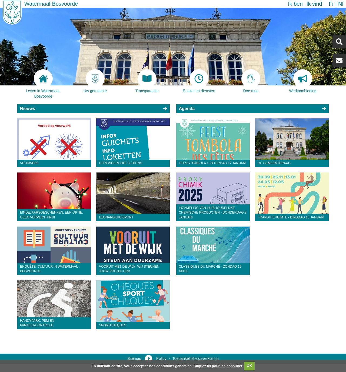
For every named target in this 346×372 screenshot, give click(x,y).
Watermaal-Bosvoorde (51, 4)
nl (340, 4)
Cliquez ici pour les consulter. (218, 366)
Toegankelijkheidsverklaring (195, 358)
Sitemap (134, 358)
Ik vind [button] (314, 4)
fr (331, 4)
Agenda (187, 108)
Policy (161, 358)
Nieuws (27, 108)
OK (249, 366)
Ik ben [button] (295, 4)
